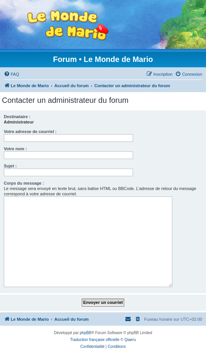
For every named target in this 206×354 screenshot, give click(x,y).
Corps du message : (24, 183)
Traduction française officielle (95, 340)
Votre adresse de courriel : (30, 131)
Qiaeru (130, 340)
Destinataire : (17, 116)
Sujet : (10, 166)
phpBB (85, 333)
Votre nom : (15, 148)
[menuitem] (11, 74)
